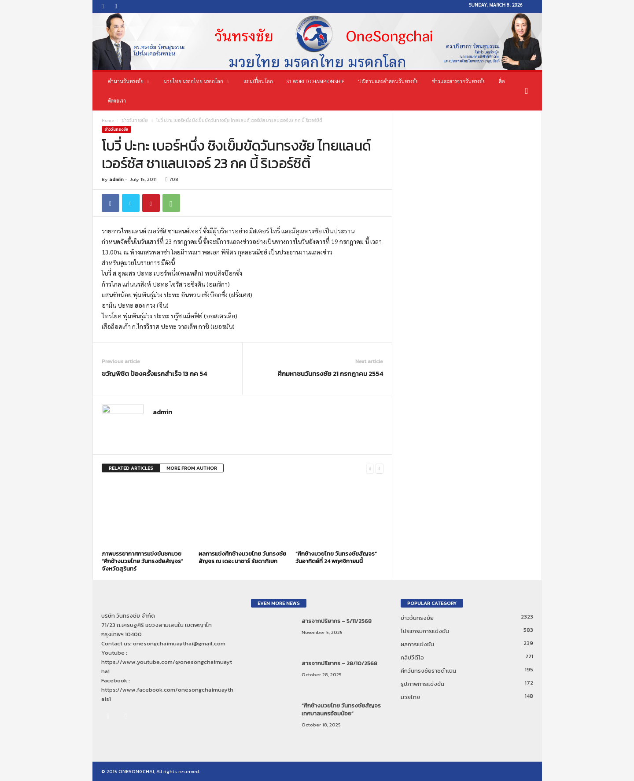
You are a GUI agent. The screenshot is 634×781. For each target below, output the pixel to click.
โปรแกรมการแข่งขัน (425, 631)
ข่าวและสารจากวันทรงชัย (459, 81)
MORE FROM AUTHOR (191, 468)
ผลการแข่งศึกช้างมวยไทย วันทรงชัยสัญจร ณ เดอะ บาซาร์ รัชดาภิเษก (242, 557)
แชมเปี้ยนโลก (258, 81)
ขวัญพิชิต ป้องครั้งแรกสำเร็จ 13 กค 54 (154, 373)
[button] (528, 91)
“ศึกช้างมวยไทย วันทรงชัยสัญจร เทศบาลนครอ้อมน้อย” (341, 709)
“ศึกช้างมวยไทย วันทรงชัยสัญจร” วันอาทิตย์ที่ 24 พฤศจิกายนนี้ (336, 557)
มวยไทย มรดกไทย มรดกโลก (196, 81)
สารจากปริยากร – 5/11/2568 (337, 621)
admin (116, 179)
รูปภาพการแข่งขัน (422, 684)
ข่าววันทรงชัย (135, 120)
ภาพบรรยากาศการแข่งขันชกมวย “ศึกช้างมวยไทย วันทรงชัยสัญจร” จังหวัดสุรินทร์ (142, 561)
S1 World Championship (315, 81)
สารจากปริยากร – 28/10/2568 (339, 663)
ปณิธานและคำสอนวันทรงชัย (388, 81)
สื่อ (502, 81)
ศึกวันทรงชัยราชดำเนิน (428, 671)
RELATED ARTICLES (131, 468)
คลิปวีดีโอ (412, 657)
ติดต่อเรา (117, 100)
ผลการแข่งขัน (417, 644)
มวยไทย (410, 697)
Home (108, 120)
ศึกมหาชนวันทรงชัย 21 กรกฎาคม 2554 (330, 373)
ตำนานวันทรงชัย (128, 81)
